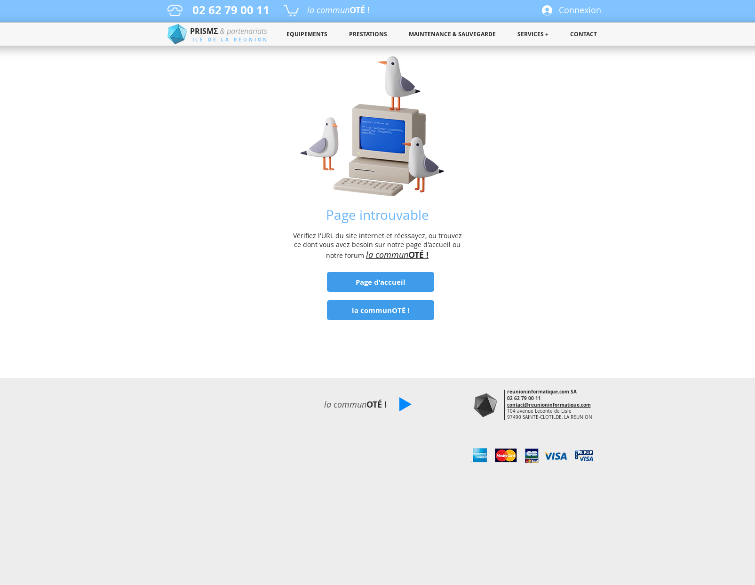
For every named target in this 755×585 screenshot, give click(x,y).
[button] (291, 10)
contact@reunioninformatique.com (549, 404)
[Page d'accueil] (380, 282)
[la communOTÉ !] (380, 310)
